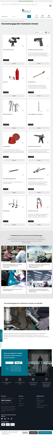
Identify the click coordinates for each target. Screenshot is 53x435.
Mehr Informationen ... (6, 433)
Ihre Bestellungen (40, 401)
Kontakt (38, 398)
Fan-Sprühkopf (6, 147)
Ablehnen (25, 432)
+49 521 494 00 (46, 387)
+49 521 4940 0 (33, 385)
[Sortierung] (39, 33)
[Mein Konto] (43, 17)
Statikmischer (6, 211)
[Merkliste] (36, 17)
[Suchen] (29, 17)
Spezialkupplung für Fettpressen (35, 179)
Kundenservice (40, 396)
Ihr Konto (38, 403)
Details (14, 64)
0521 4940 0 (6, 400)
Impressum (21, 405)
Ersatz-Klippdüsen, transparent (35, 114)
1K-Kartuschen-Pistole (8, 50)
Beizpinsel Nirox (32, 82)
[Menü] (4, 17)
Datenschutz (21, 403)
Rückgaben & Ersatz (40, 400)
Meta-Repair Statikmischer (9, 179)
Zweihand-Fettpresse (33, 211)
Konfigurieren (33, 432)
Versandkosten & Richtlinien (42, 405)
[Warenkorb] (49, 17)
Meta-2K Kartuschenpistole (34, 147)
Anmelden (18, 362)
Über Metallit (21, 398)
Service (20, 400)
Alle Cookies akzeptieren (45, 432)
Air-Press (5, 82)
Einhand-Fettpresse (7, 114)
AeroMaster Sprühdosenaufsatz (35, 50)
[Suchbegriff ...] (19, 17)
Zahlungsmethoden (40, 407)
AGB (20, 401)
